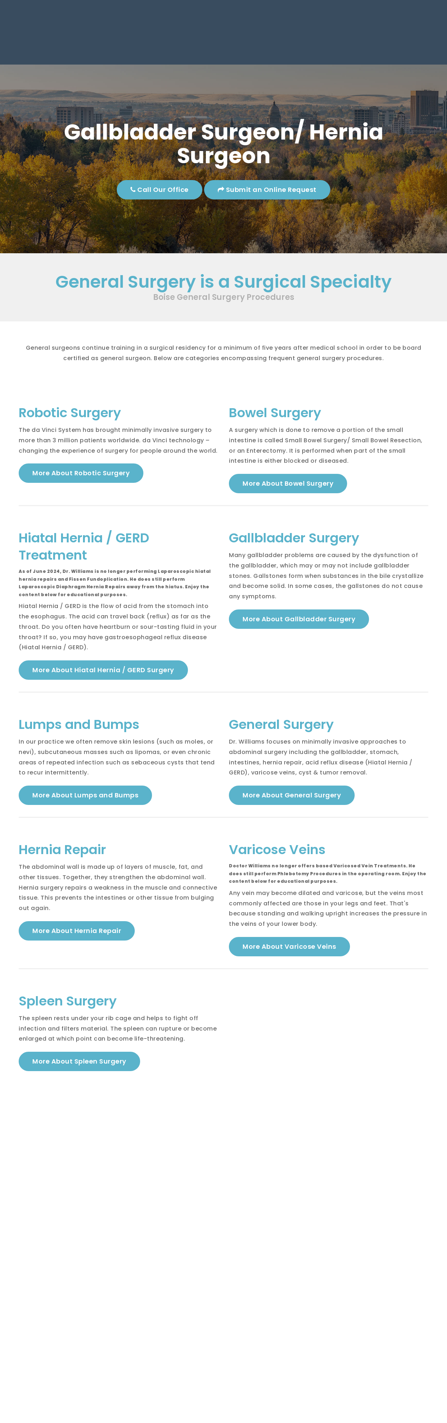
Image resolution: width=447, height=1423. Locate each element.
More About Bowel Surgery (288, 483)
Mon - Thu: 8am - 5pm (387, 18)
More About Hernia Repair (76, 935)
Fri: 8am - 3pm (382, 28)
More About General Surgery (292, 798)
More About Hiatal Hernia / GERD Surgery (103, 671)
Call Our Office (160, 189)
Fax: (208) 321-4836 (291, 28)
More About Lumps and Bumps (85, 798)
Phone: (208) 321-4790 (287, 18)
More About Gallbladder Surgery (299, 620)
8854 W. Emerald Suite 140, (177, 18)
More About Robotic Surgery (81, 473)
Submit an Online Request (267, 189)
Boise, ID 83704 (165, 28)
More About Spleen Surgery (79, 1067)
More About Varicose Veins (289, 951)
